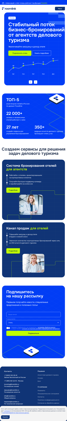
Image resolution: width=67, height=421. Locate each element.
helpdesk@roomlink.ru (11, 402)
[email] (33, 314)
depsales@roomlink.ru (11, 390)
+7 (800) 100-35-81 (10, 375)
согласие (7, 411)
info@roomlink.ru (9, 396)
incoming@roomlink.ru (11, 384)
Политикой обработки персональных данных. (15, 413)
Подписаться (33, 333)
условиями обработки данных (46, 327)
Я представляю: (11, 319)
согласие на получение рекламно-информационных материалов (41, 328)
